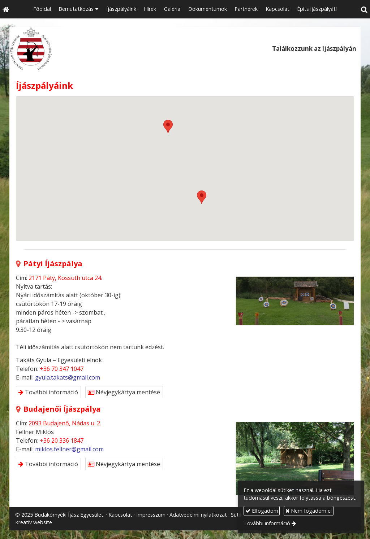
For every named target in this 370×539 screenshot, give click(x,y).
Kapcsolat (120, 514)
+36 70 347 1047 (61, 369)
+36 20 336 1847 (61, 440)
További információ (48, 392)
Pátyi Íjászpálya (49, 263)
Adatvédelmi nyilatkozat (198, 514)
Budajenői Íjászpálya (58, 409)
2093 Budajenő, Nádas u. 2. (65, 423)
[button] (364, 9)
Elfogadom (261, 510)
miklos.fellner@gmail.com (69, 449)
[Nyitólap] (6, 9)
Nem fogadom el (308, 510)
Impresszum (150, 514)
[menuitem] (42, 9)
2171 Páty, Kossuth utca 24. (65, 278)
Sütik (236, 514)
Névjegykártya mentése (124, 392)
